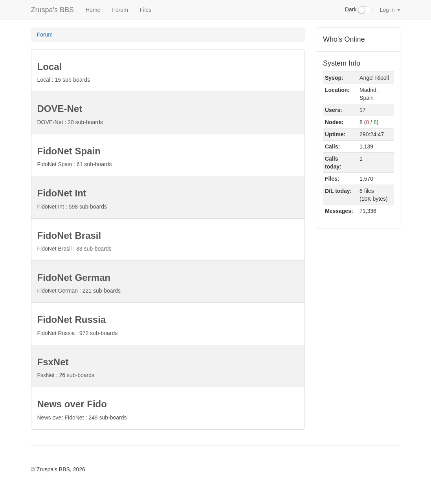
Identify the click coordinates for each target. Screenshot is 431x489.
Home (93, 10)
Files (146, 10)
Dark (358, 9)
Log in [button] (390, 10)
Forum (120, 10)
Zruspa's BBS (52, 10)
